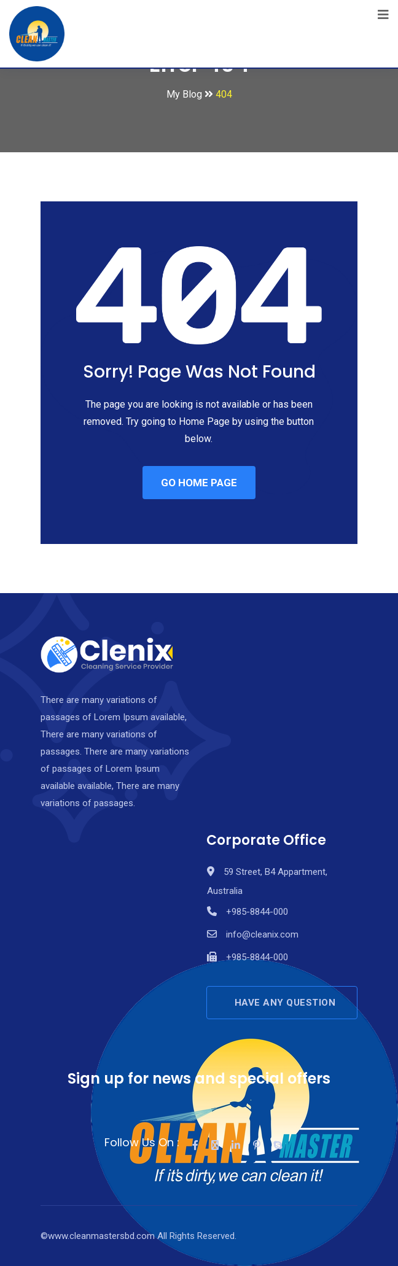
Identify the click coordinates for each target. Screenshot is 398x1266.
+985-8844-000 (257, 911)
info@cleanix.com (262, 934)
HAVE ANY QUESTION (285, 1002)
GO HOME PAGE (199, 482)
